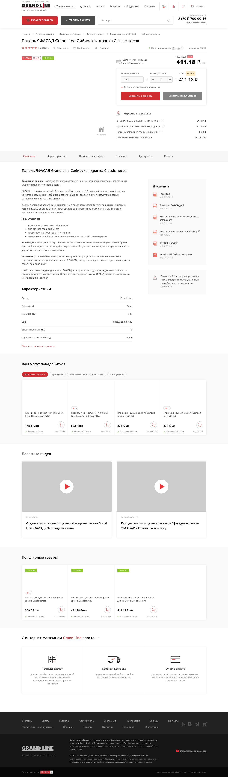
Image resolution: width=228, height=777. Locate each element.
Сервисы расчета (78, 20)
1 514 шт (176, 48)
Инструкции (110, 721)
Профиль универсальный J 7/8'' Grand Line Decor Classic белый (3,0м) (89, 414)
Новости (87, 727)
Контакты (149, 6)
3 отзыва (44, 48)
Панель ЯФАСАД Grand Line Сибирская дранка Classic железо (44, 599)
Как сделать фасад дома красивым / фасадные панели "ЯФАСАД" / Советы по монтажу (160, 525)
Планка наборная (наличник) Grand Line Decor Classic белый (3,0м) (44, 414)
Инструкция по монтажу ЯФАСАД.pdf (180, 231)
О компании (152, 727)
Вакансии (107, 727)
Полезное (68, 727)
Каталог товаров (40, 20)
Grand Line (126, 298)
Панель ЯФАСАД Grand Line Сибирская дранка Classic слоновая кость (136, 599)
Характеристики (57, 156)
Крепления (57, 374)
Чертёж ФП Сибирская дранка (176, 254)
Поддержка (132, 6)
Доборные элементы (34, 374)
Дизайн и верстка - (37, 772)
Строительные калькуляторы (37, 727)
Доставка (85, 6)
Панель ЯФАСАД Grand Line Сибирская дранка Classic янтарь (90, 599)
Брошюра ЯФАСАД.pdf (172, 205)
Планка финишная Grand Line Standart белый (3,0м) (182, 414)
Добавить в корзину (140, 95)
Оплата (100, 6)
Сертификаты (86, 721)
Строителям (129, 727)
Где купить (145, 156)
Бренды (154, 721)
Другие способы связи (196, 22)
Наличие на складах (91, 156)
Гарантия (115, 6)
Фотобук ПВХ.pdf (169, 242)
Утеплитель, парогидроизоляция (86, 374)
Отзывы (121, 156)
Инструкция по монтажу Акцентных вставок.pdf (179, 218)
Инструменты (117, 374)
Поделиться (60, 48)
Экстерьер (101, 131)
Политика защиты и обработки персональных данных (181, 772)
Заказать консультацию (182, 95)
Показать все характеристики (38, 346)
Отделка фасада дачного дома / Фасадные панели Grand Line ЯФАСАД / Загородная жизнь (66, 525)
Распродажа (133, 721)
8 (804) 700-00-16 (192, 18)
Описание (29, 156)
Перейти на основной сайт (34, 10)
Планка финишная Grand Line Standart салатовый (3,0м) (136, 414)
